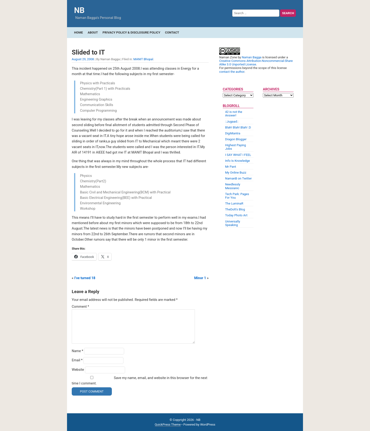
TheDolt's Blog (235, 209)
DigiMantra (232, 133)
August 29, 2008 (83, 59)
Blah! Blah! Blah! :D (238, 127)
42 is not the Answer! (233, 113)
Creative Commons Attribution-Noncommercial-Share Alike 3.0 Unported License (256, 62)
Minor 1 (200, 278)
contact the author (231, 71)
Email (77, 360)
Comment (80, 307)
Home (78, 32)
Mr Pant (230, 166)
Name (77, 351)
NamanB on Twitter (238, 178)
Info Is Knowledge (237, 160)
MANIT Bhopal (143, 59)
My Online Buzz (235, 172)
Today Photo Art (236, 215)
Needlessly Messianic (232, 186)
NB (79, 10)
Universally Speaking (232, 223)
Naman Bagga (251, 57)
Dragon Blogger (236, 139)
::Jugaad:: (232, 121)
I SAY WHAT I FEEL (238, 155)
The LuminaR (234, 203)
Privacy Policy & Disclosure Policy (131, 32)
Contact (172, 32)
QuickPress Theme (168, 424)
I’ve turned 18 (84, 278)
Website (78, 370)
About (93, 32)
